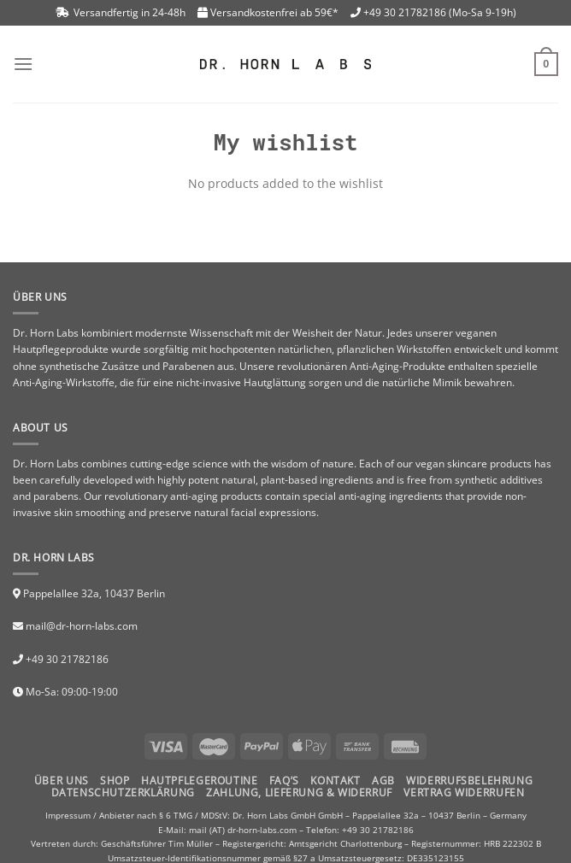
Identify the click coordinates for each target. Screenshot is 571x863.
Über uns (61, 780)
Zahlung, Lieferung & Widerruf (299, 792)
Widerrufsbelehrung (469, 780)
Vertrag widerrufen (463, 792)
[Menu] (23, 64)
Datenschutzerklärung (123, 792)
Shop (114, 780)
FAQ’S (284, 780)
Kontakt (335, 780)
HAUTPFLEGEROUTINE (199, 780)
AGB (383, 780)
